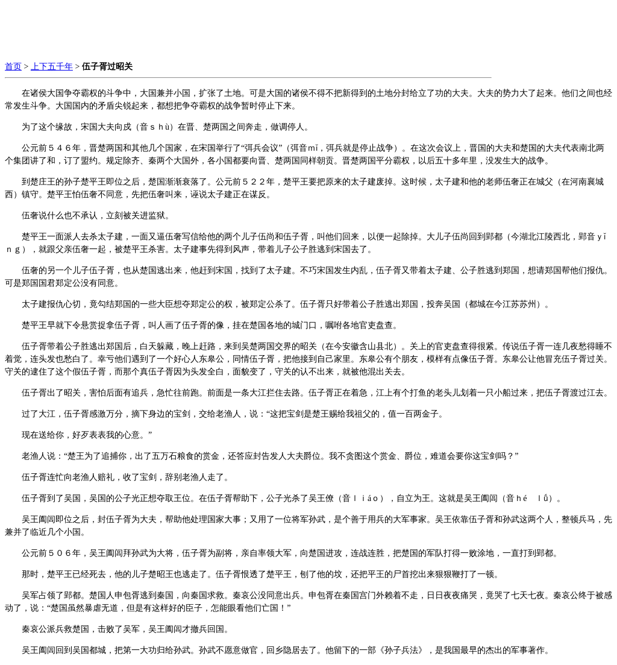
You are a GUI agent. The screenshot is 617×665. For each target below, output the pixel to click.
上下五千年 (52, 66)
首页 (13, 66)
